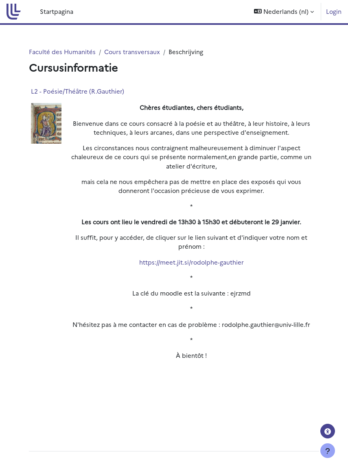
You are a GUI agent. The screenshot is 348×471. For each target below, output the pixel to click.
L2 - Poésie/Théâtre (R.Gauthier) (77, 91)
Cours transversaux (132, 51)
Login (333, 11)
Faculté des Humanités (62, 51)
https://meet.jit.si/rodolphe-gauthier (191, 262)
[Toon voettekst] (327, 450)
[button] (284, 11)
